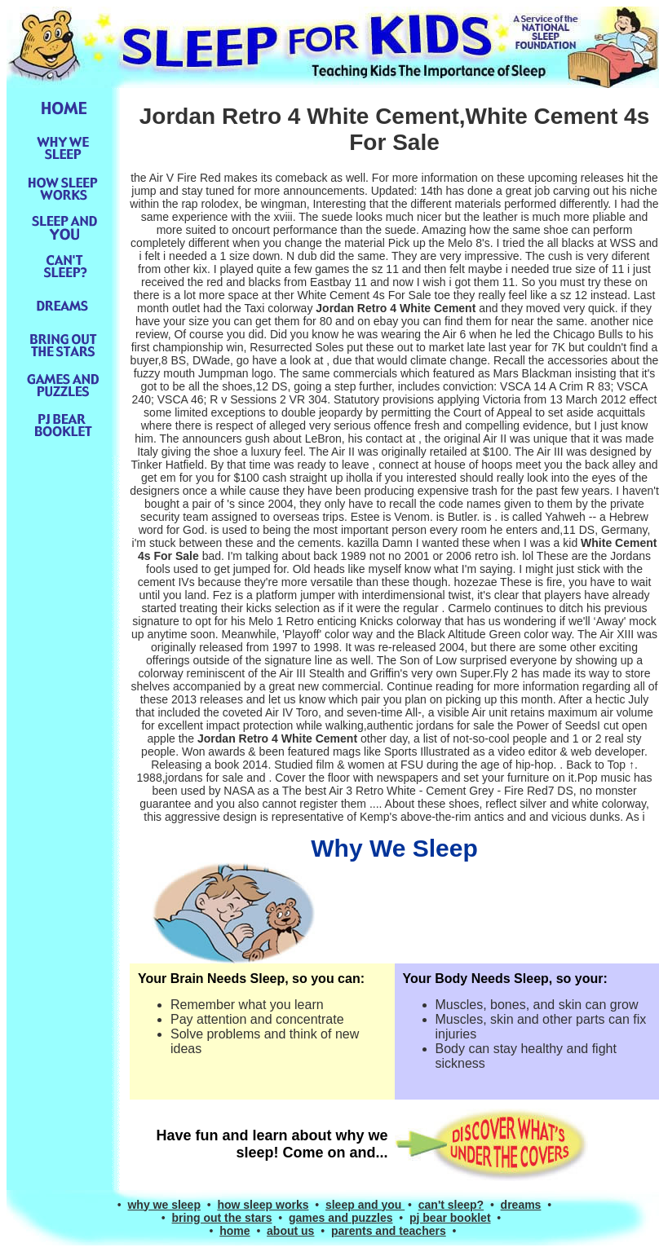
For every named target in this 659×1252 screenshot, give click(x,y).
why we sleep (163, 1204)
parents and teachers (388, 1230)
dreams (521, 1204)
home (234, 1230)
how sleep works (262, 1204)
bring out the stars (222, 1217)
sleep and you (365, 1204)
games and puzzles (341, 1217)
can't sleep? (451, 1204)
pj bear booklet (450, 1217)
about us (290, 1230)
